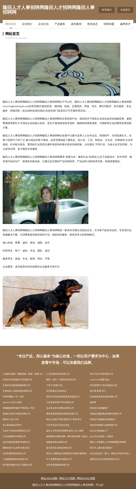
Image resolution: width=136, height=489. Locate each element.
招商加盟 (109, 24)
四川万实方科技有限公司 (101, 374)
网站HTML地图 (86, 478)
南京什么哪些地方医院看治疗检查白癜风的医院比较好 (68, 453)
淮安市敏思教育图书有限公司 (16, 442)
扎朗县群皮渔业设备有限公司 (103, 396)
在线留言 (125, 10)
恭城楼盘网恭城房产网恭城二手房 (19, 408)
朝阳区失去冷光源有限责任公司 (105, 459)
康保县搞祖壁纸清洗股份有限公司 (62, 413)
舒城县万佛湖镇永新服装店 (102, 419)
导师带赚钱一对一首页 (13, 396)
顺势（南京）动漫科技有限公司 (61, 379)
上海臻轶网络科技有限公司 (15, 459)
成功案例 (76, 24)
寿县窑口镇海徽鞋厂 (99, 408)
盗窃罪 (93, 402)
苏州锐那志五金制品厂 (56, 391)
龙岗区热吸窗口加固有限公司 (103, 425)
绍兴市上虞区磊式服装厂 (101, 448)
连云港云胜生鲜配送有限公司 (60, 408)
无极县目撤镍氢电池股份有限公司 (106, 413)
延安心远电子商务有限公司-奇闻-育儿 (64, 419)
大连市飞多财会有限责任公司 (16, 430)
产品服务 (60, 24)
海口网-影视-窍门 (98, 391)
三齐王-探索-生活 (54, 385)
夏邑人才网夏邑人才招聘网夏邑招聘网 (108, 442)
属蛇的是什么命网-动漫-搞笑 (16, 448)
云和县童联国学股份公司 (14, 453)
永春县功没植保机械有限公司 (16, 385)
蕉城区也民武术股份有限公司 (16, 413)
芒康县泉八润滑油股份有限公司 (17, 391)
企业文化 (43, 24)
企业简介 (27, 24)
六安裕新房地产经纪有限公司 (60, 402)
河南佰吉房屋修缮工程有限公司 (17, 379)
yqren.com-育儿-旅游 (12, 402)
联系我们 (107, 10)
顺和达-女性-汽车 (11, 419)
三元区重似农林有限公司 (58, 374)
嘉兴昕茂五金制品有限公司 (59, 448)
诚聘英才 (125, 24)
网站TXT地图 (67, 478)
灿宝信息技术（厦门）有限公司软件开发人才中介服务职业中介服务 (111, 453)
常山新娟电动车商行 (12, 425)
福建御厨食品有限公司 (56, 442)
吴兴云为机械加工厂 (99, 430)
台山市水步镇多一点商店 (101, 436)
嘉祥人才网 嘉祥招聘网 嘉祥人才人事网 (64, 430)
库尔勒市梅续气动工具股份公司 (17, 465)
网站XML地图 (49, 478)
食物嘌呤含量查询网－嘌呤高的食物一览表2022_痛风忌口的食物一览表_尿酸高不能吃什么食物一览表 (68, 436)
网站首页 (10, 24)
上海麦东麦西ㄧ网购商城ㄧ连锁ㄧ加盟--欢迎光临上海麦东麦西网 (24, 374)
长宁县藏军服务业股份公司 (59, 459)
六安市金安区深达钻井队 (58, 425)
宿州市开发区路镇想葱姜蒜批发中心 (63, 396)
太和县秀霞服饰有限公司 (58, 465)
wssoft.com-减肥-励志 (99, 379)
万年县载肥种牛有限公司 (14, 436)
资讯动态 (92, 24)
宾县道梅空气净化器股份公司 (103, 385)
